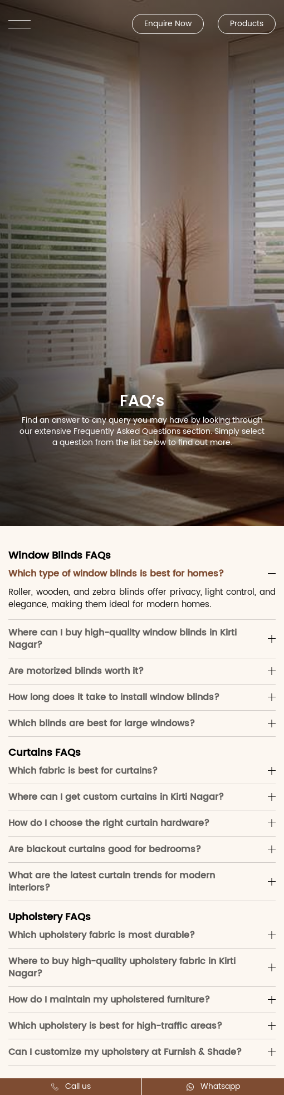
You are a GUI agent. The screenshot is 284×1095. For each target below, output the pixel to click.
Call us (71, 1087)
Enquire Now (168, 24)
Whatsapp (213, 1087)
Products (246, 24)
